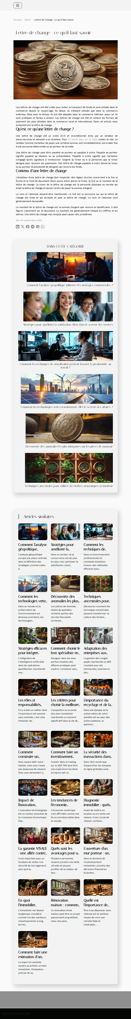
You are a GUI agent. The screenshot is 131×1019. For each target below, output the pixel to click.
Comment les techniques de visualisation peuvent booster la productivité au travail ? (65, 365)
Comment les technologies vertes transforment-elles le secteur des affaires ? (67, 407)
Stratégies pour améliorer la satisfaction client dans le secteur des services (68, 324)
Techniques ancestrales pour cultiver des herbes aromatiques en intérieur (69, 486)
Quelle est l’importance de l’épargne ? (95, 905)
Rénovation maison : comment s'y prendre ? (65, 905)
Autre (28, 19)
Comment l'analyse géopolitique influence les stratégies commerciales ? (70, 285)
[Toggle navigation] (17, 5)
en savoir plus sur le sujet (82, 139)
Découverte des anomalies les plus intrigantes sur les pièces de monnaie (69, 446)
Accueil (17, 19)
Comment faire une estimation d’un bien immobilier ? (32, 956)
